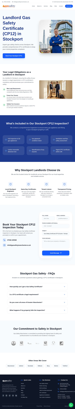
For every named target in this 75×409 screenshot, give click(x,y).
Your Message (46, 238)
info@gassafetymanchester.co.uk (20, 2)
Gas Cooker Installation (44, 397)
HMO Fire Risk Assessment (45, 390)
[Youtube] (13, 395)
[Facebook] (3, 395)
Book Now (69, 6)
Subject (44, 230)
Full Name (45, 215)
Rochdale (30, 366)
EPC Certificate (42, 392)
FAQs (55, 6)
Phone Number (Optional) (50, 223)
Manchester (11, 366)
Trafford (65, 366)
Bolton (56, 366)
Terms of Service (47, 406)
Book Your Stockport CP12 (14, 56)
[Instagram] (6, 395)
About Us (39, 6)
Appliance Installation (44, 395)
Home (33, 6)
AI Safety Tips (24, 397)
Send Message (55, 253)
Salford (21, 366)
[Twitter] (10, 395)
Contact (61, 6)
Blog (51, 6)
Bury (48, 366)
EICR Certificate (43, 388)
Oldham (40, 366)
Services (46, 6)
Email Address (61, 215)
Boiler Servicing (43, 385)
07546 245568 (6, 2)
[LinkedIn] (16, 395)
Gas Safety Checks (43, 383)
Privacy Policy (39, 406)
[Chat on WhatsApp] (71, 405)
